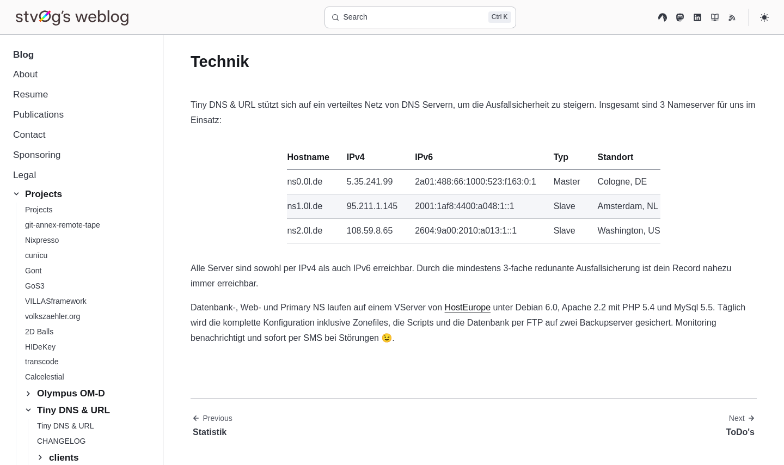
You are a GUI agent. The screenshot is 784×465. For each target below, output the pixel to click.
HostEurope (468, 307)
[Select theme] (764, 17)
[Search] (420, 17)
